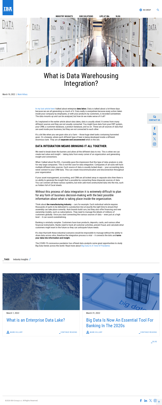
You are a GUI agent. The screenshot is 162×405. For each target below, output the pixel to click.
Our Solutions (86, 10)
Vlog (118, 10)
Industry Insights (64, 10)
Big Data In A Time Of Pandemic (95, 245)
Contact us (155, 118)
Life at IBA (104, 10)
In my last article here (44, 108)
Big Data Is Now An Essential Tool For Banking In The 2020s (119, 322)
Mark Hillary (22, 94)
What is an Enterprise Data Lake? (35, 320)
